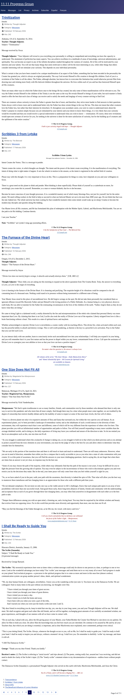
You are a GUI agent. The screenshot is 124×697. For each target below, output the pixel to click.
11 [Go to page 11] (38, 692)
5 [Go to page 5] (15, 692)
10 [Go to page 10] (34, 692)
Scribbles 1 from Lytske (14, 682)
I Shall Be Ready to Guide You (24, 526)
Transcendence (11, 680)
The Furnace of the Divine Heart (26, 237)
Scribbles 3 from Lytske (19, 134)
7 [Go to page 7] (22, 692)
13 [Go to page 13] (47, 692)
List (20, 10)
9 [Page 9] (29, 692)
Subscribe (45, 10)
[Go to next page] (52, 692)
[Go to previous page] (8, 692)
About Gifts (9, 685)
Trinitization (11, 18)
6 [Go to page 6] (18, 692)
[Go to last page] (55, 692)
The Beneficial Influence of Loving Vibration (21, 687)
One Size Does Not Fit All (20, 370)
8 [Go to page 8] (26, 692)
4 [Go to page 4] (11, 692)
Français (63, 10)
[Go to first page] (4, 692)
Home (3, 10)
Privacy (26, 10)
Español (54, 10)
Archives (35, 10)
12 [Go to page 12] (43, 692)
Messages (12, 10)
